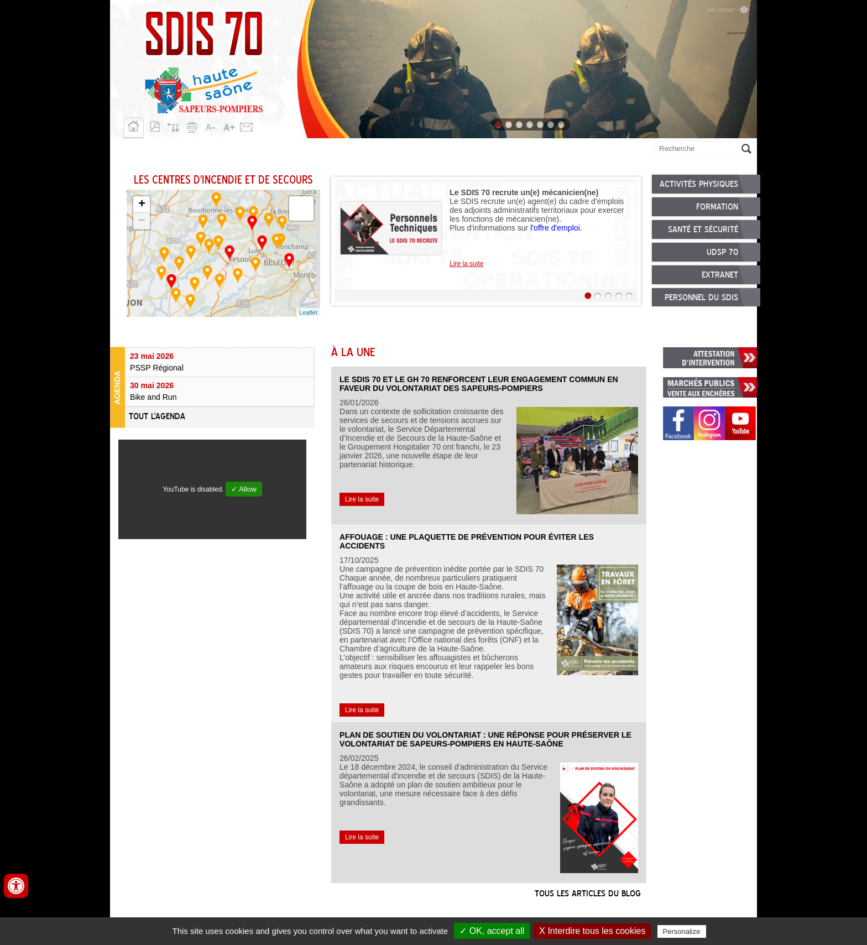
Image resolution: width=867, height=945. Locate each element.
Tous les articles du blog (588, 894)
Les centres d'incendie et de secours (223, 180)
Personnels (301, 150)
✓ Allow (244, 489)
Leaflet (308, 312)
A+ (229, 125)
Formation (717, 207)
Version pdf (158, 125)
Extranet (720, 276)
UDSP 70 (722, 253)
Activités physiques (699, 184)
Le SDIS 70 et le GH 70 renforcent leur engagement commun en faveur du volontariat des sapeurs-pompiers (479, 384)
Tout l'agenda (157, 417)
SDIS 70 (128, 150)
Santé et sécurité (703, 230)
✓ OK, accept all (491, 931)
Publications (551, 150)
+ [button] (141, 204)
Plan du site (176, 125)
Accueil (133, 127)
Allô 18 (606, 150)
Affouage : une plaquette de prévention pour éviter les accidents (467, 541)
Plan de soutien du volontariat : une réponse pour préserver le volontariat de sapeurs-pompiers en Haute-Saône (485, 739)
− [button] (141, 221)
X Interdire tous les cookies (592, 931)
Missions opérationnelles (210, 150)
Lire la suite (466, 264)
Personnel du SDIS (701, 298)
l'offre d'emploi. (556, 227)
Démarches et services (463, 150)
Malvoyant (728, 8)
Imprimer (193, 125)
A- (211, 125)
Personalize (682, 931)
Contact (246, 125)
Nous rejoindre (371, 150)
